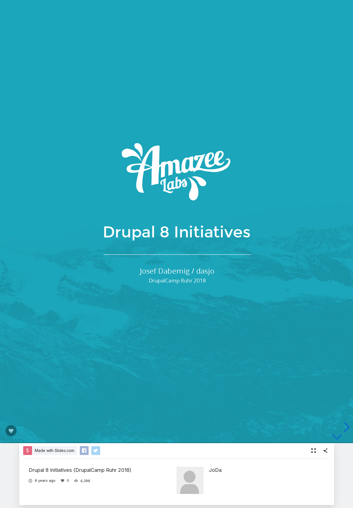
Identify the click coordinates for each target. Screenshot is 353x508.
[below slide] (337, 438)
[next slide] (346, 427)
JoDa (215, 470)
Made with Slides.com (54, 450)
